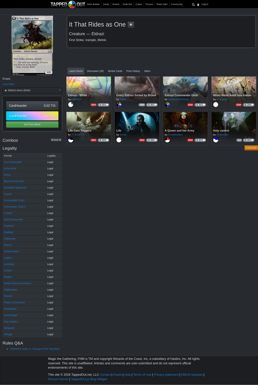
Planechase (10, 308)
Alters (147, 71)
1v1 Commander (13, 162)
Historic (8, 245)
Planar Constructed (14, 302)
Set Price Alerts (32, 124)
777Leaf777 (78, 134)
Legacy (8, 257)
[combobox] (32, 90)
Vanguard (9, 328)
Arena (7, 174)
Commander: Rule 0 (14, 206)
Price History (133, 71)
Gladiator (9, 232)
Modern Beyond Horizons (17, 283)
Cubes (139, 4)
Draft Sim (127, 4)
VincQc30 (222, 99)
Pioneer (8, 296)
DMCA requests (192, 374)
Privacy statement (166, 374)
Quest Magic (11, 315)
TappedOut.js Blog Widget (89, 379)
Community (176, 4)
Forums (149, 4)
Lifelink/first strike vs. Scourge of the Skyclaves (34, 348)
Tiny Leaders (11, 321)
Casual (8, 194)
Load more (251, 148)
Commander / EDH (14, 200)
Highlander (10, 238)
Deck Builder (93, 4)
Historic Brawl (11, 251)
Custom (8, 213)
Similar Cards (115, 71)
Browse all (56, 140)
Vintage (8, 334)
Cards (106, 4)
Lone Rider (8, 84)
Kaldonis (76, 99)
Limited (8, 270)
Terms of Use (142, 374)
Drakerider (222, 134)
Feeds (117, 374)
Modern (8, 277)
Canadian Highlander (15, 187)
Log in (205, 4)
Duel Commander (13, 219)
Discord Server (58, 379)
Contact (105, 374)
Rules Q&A (162, 4)
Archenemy (10, 168)
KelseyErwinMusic (178, 99)
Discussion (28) (95, 71)
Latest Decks (76, 71)
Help (127, 374)
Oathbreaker (10, 289)
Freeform (9, 225)
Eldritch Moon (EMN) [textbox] (17, 90)
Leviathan (9, 264)
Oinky (123, 99)
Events (115, 4)
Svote (123, 134)
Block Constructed (14, 181)
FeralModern (175, 134)
